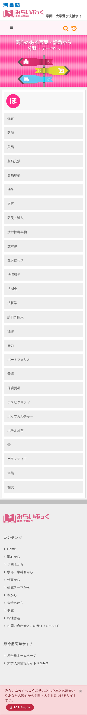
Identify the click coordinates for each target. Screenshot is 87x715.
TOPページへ (20, 707)
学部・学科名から (20, 572)
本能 (10, 473)
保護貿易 (13, 388)
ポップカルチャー (20, 416)
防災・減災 (15, 218)
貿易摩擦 (13, 175)
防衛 (10, 133)
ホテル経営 (15, 430)
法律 (10, 331)
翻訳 (10, 487)
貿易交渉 (13, 161)
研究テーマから (18, 587)
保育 (10, 118)
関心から (13, 557)
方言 (10, 203)
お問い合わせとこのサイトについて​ (33, 626)
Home (11, 549)
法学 (10, 189)
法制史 (12, 289)
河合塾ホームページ (21, 655)
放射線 (12, 246)
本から (12, 595)
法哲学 (12, 303)
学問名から (15, 564)
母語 (10, 374)
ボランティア (17, 459)
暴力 (10, 345)
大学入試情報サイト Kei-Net (27, 663)
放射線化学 (15, 260)
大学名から (15, 603)
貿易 (10, 147)
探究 (10, 610)
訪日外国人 (15, 317)
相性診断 (13, 618)
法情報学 (13, 274)
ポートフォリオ (18, 359)
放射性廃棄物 (17, 232)
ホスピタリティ (18, 402)
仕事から (13, 580)
